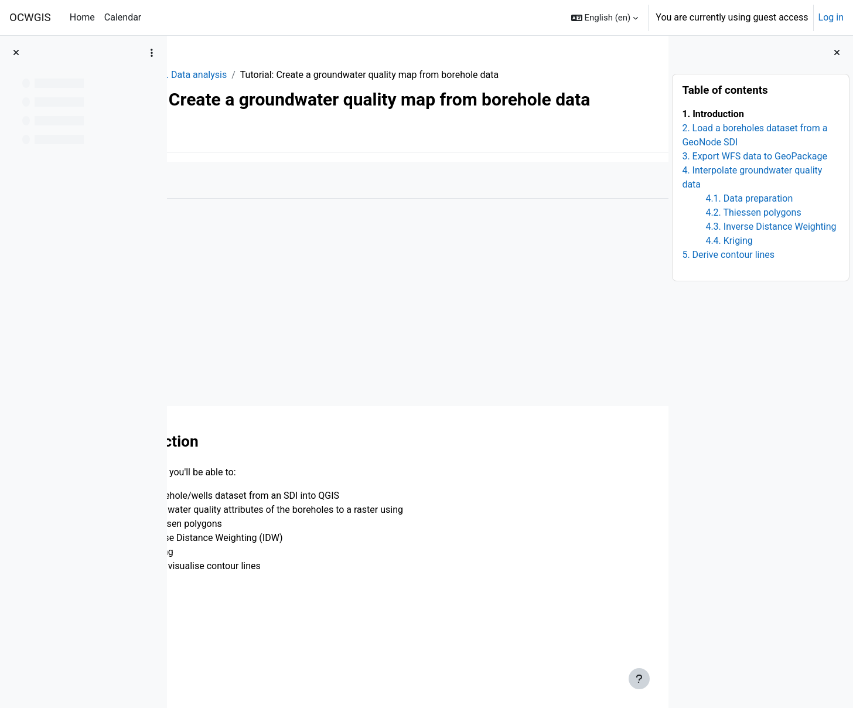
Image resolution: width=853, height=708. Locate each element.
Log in (831, 17)
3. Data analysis (298, 74)
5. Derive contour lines (728, 254)
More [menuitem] (250, 175)
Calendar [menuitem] (122, 17)
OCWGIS (30, 17)
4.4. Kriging (728, 240)
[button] (605, 17)
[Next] (655, 478)
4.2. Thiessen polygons (753, 212)
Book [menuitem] (209, 175)
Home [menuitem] (82, 17)
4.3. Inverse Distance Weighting (770, 226)
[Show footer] (639, 678)
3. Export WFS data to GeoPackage (754, 156)
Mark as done (227, 220)
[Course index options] (151, 52)
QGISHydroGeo (221, 74)
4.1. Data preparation (749, 198)
